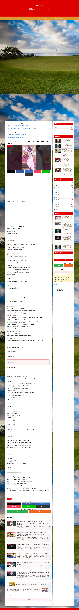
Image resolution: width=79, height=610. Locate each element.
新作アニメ (64, 129)
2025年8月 (63, 190)
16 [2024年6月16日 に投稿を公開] (71, 277)
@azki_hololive (11, 359)
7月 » (59, 284)
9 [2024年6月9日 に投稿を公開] (71, 276)
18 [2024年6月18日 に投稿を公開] (58, 279)
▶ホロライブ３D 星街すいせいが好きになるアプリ (18, 125)
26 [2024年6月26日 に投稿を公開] (61, 281)
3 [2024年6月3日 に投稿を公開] (55, 276)
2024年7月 (63, 195)
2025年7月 (63, 192)
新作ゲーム (64, 132)
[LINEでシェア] (39, 171)
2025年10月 (63, 185)
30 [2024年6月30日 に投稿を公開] (71, 281)
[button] (46, 171)
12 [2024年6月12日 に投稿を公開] (61, 277)
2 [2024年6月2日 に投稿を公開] (71, 274)
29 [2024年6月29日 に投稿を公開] (68, 281)
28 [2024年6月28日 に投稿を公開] (66, 281)
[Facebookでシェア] (17, 171)
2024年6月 (63, 197)
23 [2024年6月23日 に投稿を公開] (71, 279)
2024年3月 (63, 204)
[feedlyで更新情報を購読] (17, 508)
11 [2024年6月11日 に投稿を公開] (58, 277)
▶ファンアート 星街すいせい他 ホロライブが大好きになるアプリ (22, 128)
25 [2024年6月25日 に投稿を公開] (58, 281)
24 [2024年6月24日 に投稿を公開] (55, 281)
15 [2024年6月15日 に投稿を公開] (68, 277)
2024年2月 (63, 207)
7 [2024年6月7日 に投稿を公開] (66, 276)
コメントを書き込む (28, 596)
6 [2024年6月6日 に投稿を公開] (63, 276)
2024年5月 (63, 199)
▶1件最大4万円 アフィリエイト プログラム (16, 134)
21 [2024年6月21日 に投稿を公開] (66, 279)
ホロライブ (64, 127)
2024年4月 (63, 202)
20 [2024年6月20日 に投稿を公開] (63, 279)
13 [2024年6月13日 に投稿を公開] (63, 277)
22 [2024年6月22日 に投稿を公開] (68, 279)
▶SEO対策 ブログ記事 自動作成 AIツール (16, 137)
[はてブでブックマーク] (24, 171)
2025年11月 (63, 183)
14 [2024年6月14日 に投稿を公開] (66, 277)
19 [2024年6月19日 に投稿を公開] (61, 279)
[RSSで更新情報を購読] (40, 508)
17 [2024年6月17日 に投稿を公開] (55, 279)
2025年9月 (63, 187)
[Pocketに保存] (32, 171)
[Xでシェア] (10, 171)
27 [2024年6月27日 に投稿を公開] (63, 281)
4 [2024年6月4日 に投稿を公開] (58, 276)
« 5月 (55, 284)
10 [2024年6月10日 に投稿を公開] (55, 277)
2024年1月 (63, 209)
